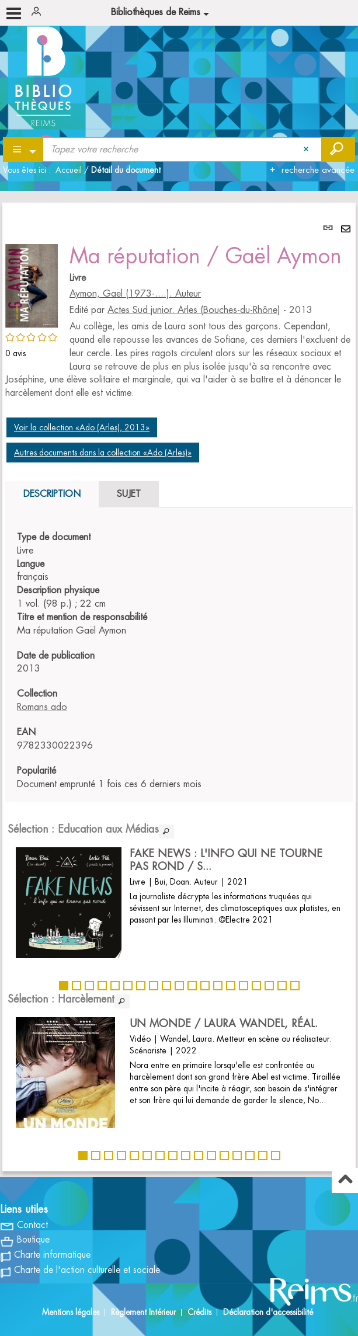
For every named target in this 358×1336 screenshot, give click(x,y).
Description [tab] (52, 494)
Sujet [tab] (129, 494)
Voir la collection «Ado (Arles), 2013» (82, 427)
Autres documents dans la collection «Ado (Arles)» (103, 452)
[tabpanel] (179, 687)
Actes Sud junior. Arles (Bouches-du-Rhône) (193, 310)
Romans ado (42, 707)
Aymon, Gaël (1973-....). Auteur (135, 293)
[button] (31, 283)
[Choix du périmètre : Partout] (24, 149)
